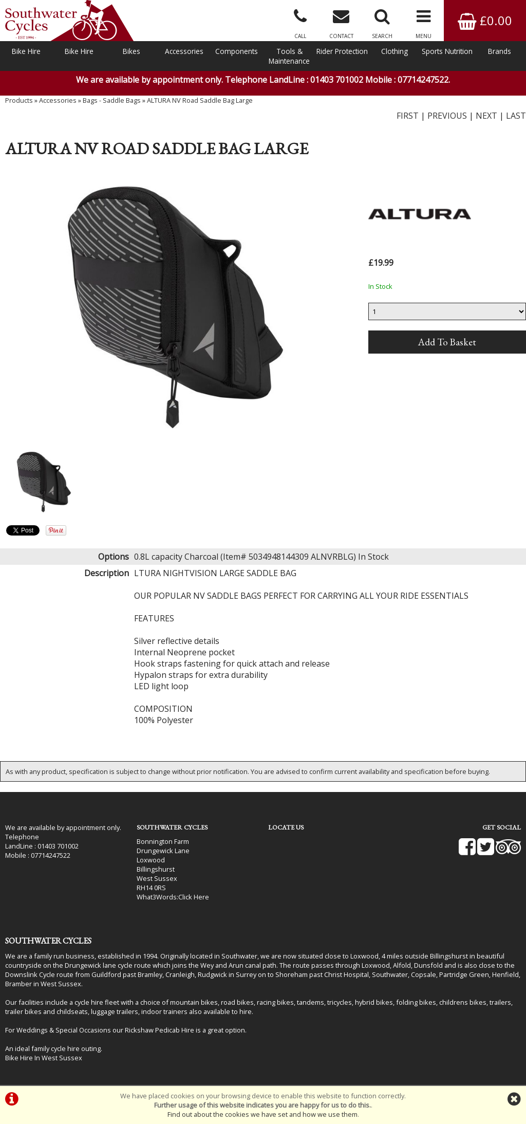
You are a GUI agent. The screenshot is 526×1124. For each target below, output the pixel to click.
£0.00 (485, 20)
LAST (516, 115)
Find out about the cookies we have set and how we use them (262, 1114)
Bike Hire (26, 51)
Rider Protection (342, 51)
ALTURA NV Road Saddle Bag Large (200, 100)
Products (19, 100)
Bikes (131, 51)
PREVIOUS (447, 115)
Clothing (394, 51)
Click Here (193, 896)
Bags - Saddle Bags (112, 100)
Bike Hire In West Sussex (43, 1057)
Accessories (184, 51)
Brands (499, 51)
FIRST (408, 115)
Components (236, 51)
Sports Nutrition (447, 51)
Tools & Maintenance (289, 56)
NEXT (486, 115)
